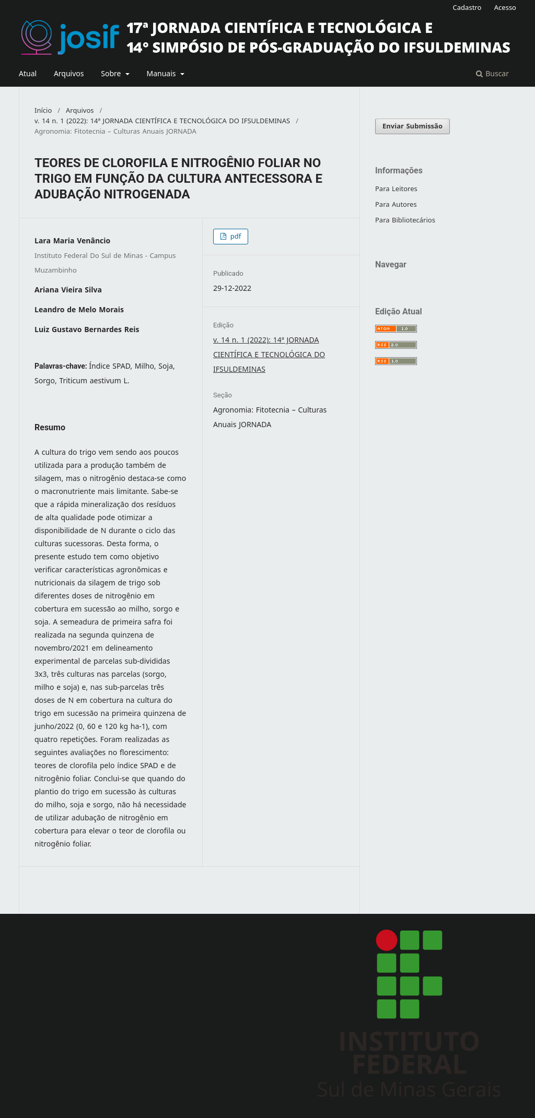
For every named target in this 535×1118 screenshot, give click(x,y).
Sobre (112, 74)
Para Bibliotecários (405, 220)
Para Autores (396, 204)
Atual (28, 74)
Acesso (505, 7)
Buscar (492, 74)
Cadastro (467, 7)
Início (43, 110)
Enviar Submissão (412, 126)
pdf (234, 236)
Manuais (162, 74)
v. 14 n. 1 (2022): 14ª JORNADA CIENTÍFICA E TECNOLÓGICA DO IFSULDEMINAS (162, 121)
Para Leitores (396, 188)
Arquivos (69, 74)
